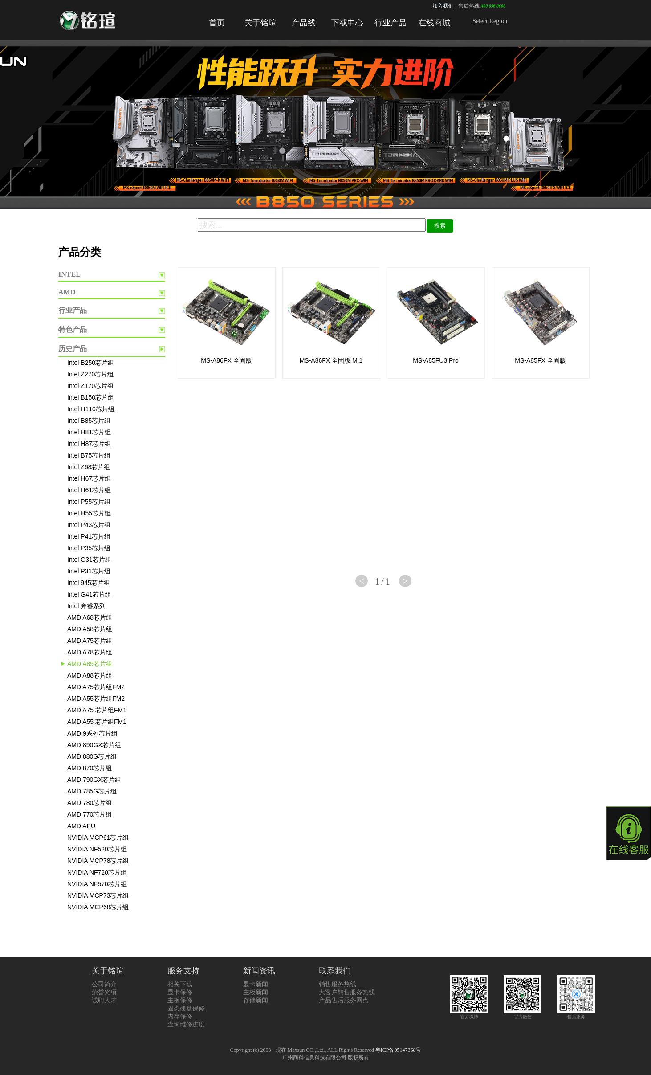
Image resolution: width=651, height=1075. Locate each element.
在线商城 (434, 22)
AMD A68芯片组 (89, 617)
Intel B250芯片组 (90, 362)
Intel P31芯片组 (88, 571)
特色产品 (72, 329)
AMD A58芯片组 (89, 629)
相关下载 (179, 984)
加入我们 (443, 6)
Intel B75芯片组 (88, 455)
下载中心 (347, 22)
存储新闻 (255, 1000)
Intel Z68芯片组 (88, 466)
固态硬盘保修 (186, 1008)
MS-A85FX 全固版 (540, 360)
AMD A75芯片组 (89, 640)
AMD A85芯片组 (89, 663)
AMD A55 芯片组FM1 (96, 721)
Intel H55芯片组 (89, 513)
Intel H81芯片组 (89, 432)
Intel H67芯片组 (89, 478)
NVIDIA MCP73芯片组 (98, 895)
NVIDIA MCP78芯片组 (98, 860)
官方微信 (522, 1014)
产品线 (304, 22)
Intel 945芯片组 (88, 582)
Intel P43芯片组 (88, 524)
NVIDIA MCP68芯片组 (98, 907)
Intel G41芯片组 (89, 594)
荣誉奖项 (104, 992)
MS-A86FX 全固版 (226, 360)
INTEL (69, 274)
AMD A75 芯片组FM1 (96, 710)
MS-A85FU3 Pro (436, 360)
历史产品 (72, 348)
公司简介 (104, 984)
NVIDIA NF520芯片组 (97, 849)
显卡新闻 (255, 984)
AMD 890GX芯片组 (94, 744)
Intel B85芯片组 (88, 420)
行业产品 (390, 22)
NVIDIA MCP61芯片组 (98, 837)
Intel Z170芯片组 (90, 385)
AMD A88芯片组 (89, 675)
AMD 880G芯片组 (92, 756)
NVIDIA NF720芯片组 (97, 872)
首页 (217, 22)
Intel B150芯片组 (90, 397)
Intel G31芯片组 (89, 559)
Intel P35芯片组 (88, 548)
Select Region (489, 21)
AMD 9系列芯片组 (92, 733)
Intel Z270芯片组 (90, 374)
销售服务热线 (337, 984)
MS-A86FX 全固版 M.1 (331, 360)
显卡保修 (179, 992)
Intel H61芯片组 (89, 490)
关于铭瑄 (260, 22)
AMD (66, 292)
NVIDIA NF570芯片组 (97, 883)
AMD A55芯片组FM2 (96, 698)
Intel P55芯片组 (88, 501)
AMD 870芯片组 (89, 768)
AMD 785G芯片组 (92, 791)
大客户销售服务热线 (347, 992)
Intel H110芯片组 (90, 409)
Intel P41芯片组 (88, 536)
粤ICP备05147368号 (398, 1050)
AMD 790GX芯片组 (94, 779)
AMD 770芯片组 (89, 814)
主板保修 (179, 1000)
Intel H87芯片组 (89, 443)
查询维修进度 (186, 1024)
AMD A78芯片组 (89, 652)
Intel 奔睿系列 (86, 605)
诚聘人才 (104, 1000)
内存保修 (179, 1016)
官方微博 (469, 1014)
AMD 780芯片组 (89, 802)
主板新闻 (255, 992)
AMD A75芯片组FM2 (96, 687)
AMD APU (81, 826)
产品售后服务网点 (344, 1000)
